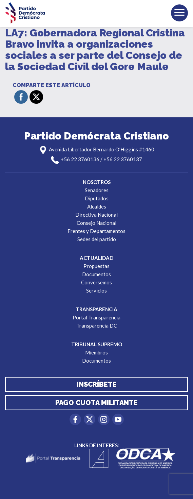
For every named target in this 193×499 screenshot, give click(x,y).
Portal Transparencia (96, 317)
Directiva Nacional (96, 215)
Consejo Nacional (96, 223)
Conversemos (96, 282)
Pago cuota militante (96, 403)
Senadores (97, 190)
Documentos (96, 274)
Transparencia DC (96, 325)
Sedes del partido (96, 239)
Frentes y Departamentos (96, 231)
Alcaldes (96, 206)
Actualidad (96, 258)
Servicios (96, 290)
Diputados (97, 198)
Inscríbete (97, 384)
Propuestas (96, 266)
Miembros (96, 352)
